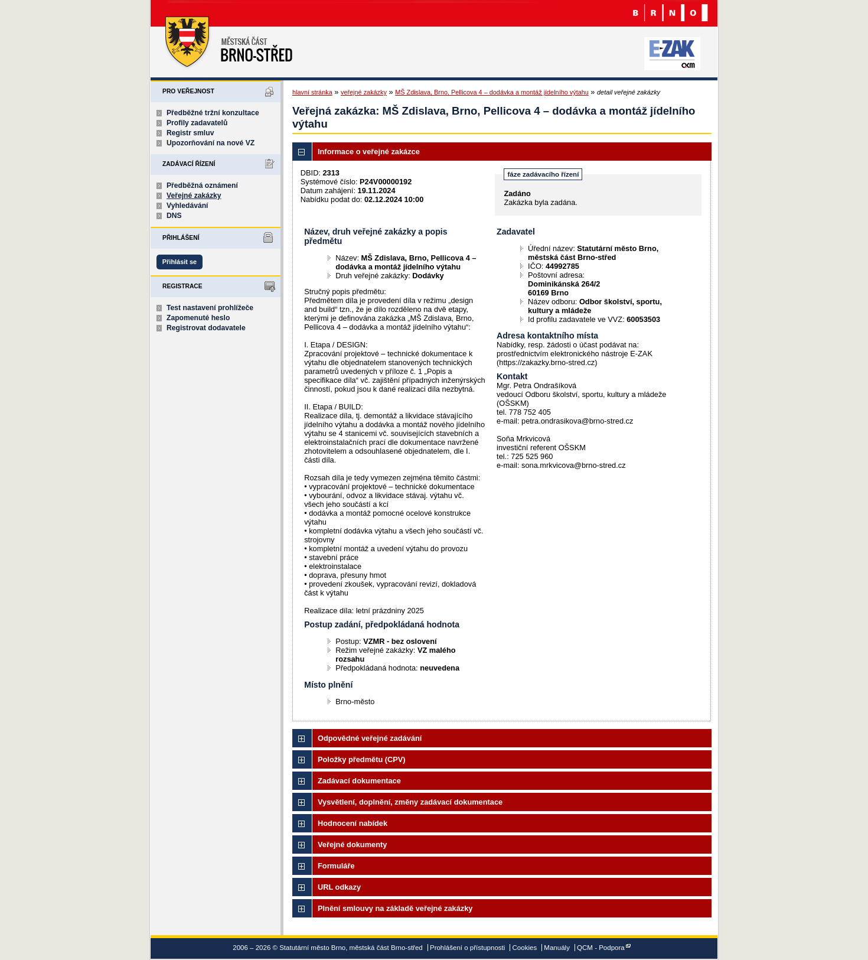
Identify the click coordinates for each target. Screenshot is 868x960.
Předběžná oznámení (202, 185)
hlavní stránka (312, 92)
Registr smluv (190, 133)
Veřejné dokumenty (352, 844)
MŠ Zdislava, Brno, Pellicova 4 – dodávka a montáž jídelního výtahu (492, 92)
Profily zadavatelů (197, 123)
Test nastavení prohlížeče (210, 308)
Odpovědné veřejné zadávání (370, 738)
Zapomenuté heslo (198, 318)
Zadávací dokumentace (359, 780)
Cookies (525, 947)
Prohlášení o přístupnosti (467, 947)
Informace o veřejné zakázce (369, 151)
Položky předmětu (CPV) (362, 759)
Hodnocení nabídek (352, 823)
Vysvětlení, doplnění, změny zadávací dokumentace (410, 802)
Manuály (557, 947)
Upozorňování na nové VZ (210, 143)
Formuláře (336, 865)
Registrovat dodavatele (206, 328)
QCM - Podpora (601, 947)
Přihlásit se (179, 261)
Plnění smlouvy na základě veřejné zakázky (395, 908)
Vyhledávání (187, 205)
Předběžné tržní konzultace (213, 113)
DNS (174, 215)
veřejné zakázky (364, 92)
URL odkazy (339, 887)
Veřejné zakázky (194, 195)
